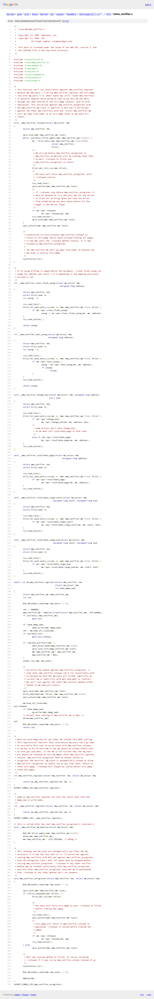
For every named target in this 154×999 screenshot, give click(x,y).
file (65, 21)
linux (35, 14)
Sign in (148, 4)
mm (108, 14)
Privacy (25, 994)
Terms (33, 994)
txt (142, 994)
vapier (60, 14)
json (149, 994)
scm (26, 14)
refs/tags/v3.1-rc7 (90, 14)
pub (19, 14)
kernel (10, 14)
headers (71, 14)
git (52, 14)
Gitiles (17, 994)
